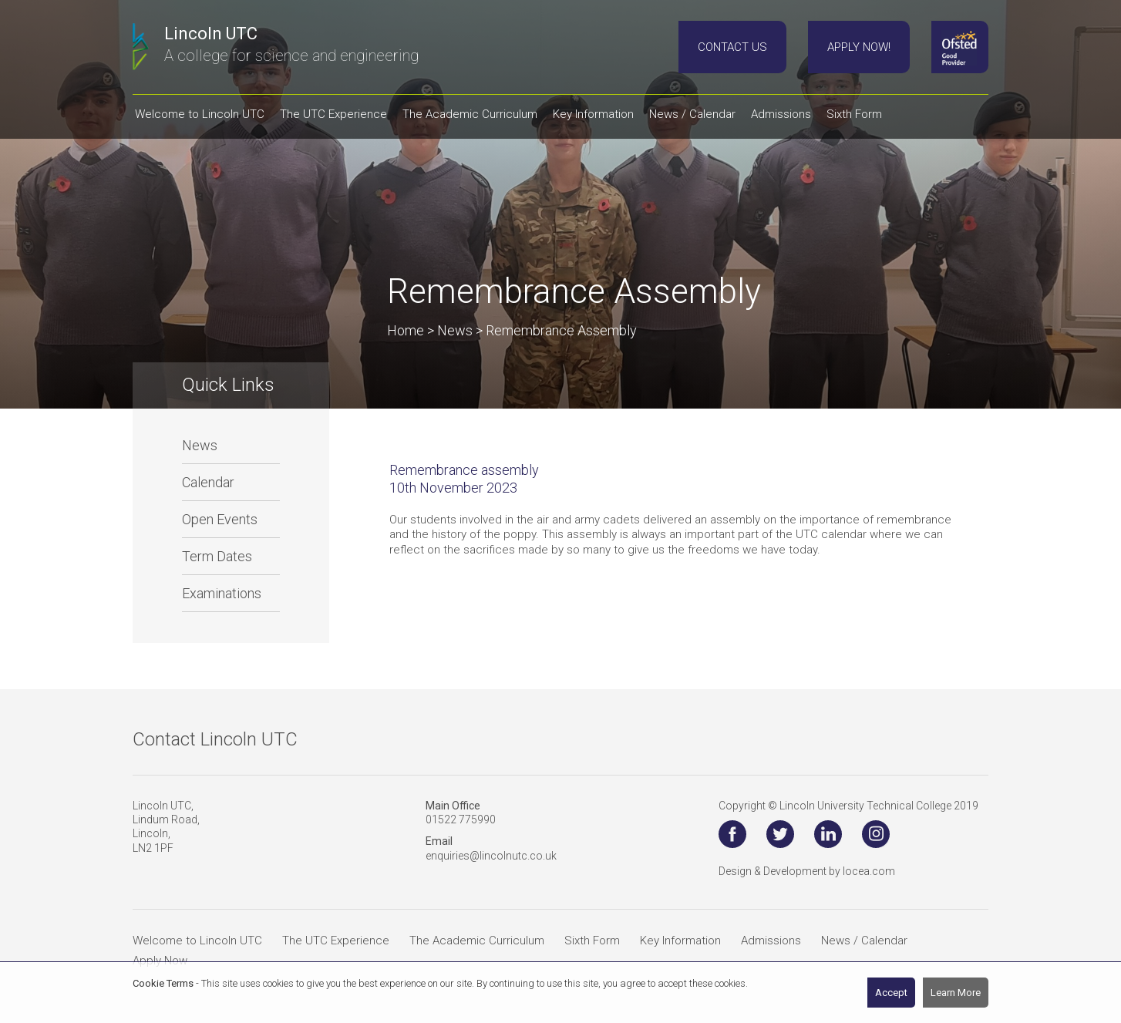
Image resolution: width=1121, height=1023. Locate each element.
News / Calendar (864, 940)
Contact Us (732, 47)
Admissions (771, 940)
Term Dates (217, 556)
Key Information (680, 940)
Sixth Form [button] (854, 114)
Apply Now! (858, 47)
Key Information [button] (593, 114)
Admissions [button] (781, 114)
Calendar (208, 482)
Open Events (220, 519)
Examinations (221, 593)
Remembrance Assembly (561, 330)
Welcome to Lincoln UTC (197, 940)
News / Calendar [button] (692, 114)
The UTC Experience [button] (333, 114)
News (199, 445)
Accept (891, 992)
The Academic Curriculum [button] (469, 114)
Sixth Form (592, 940)
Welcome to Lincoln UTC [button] (199, 114)
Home (405, 330)
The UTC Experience (335, 940)
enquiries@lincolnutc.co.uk (491, 856)
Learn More (956, 992)
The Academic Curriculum (476, 940)
